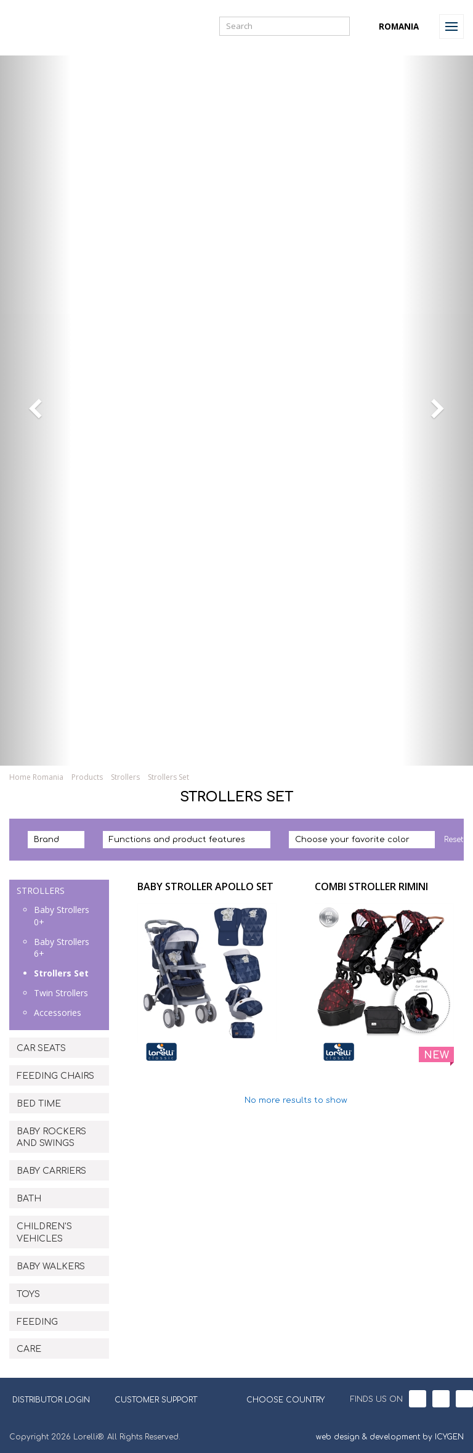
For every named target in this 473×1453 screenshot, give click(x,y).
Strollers (125, 777)
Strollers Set (168, 777)
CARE (29, 1349)
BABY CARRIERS (51, 1171)
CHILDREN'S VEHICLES (44, 1232)
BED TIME (39, 1103)
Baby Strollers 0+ (61, 916)
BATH (29, 1198)
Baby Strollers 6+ (61, 948)
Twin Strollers (61, 993)
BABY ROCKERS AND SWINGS (51, 1137)
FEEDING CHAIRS (55, 1076)
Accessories (57, 1012)
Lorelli (38, 26)
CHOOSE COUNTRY (278, 1398)
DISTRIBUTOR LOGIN (51, 1400)
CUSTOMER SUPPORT (156, 1400)
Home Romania (36, 777)
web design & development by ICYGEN (390, 1437)
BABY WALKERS (51, 1266)
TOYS (28, 1294)
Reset (453, 839)
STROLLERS (41, 890)
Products (87, 777)
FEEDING (37, 1322)
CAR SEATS (41, 1048)
